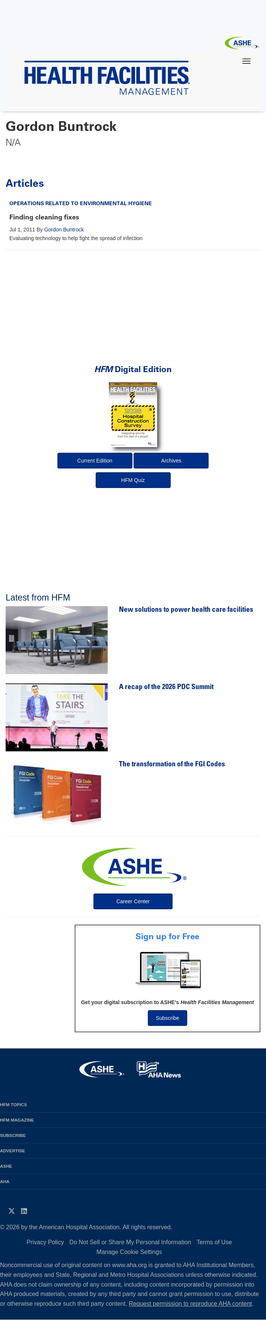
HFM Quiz (133, 480)
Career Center (133, 901)
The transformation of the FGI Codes (172, 764)
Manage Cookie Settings (129, 1252)
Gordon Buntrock (64, 230)
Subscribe (167, 1018)
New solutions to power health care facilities (186, 610)
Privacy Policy (45, 1242)
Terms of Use (214, 1242)
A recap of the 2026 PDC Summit (166, 687)
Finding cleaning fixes (44, 217)
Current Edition (94, 461)
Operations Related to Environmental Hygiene (80, 203)
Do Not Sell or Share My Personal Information (130, 1242)
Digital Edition (133, 369)
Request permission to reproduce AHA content (190, 1303)
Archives (171, 461)
